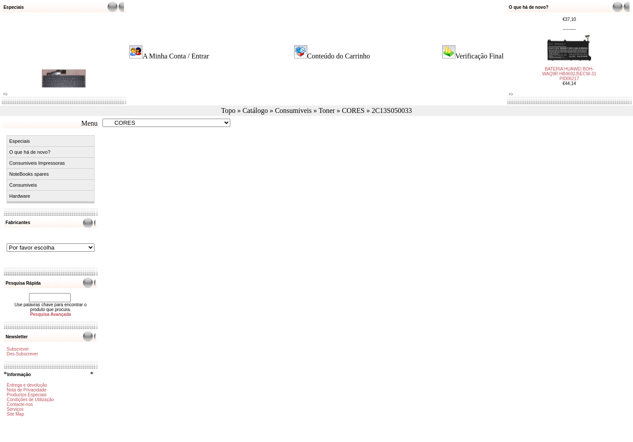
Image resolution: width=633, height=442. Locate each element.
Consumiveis (293, 110)
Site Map (15, 414)
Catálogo (255, 110)
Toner (327, 110)
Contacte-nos (20, 404)
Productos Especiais (27, 394)
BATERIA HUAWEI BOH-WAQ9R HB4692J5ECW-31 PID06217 (569, 72)
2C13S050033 (391, 110)
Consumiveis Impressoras (37, 163)
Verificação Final (479, 56)
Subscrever (18, 349)
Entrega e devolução (27, 385)
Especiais (19, 141)
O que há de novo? (30, 152)
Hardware (19, 196)
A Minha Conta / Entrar (175, 56)
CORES (353, 110)
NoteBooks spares (29, 174)
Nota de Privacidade (26, 390)
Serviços (15, 409)
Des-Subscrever (22, 353)
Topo (228, 110)
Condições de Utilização (30, 399)
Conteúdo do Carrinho (338, 56)
